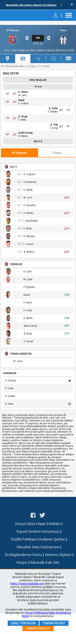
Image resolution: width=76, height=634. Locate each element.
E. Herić (28, 302)
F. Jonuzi (28, 244)
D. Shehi (23, 92)
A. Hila (54, 124)
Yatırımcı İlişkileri (58, 555)
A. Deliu (53, 108)
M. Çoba (28, 279)
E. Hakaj (28, 190)
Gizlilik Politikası (23, 539)
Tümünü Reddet (54, 623)
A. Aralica (23, 103)
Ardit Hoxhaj (25, 132)
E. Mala (22, 119)
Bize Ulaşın (37, 524)
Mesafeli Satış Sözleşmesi (38, 547)
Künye (20, 524)
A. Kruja (22, 116)
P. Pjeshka (29, 287)
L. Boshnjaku (31, 221)
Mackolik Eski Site (45, 562)
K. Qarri (28, 271)
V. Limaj (54, 128)
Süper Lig (24, 50)
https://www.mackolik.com (27, 583)
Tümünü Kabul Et (38, 628)
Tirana (63, 30)
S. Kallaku (53, 111)
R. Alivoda (29, 236)
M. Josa (17, 361)
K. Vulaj (28, 310)
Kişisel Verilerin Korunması (38, 531)
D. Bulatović (30, 182)
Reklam (55, 524)
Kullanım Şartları (52, 539)
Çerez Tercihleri (23, 623)
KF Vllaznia (13, 30)
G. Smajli (28, 341)
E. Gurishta (30, 205)
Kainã (21, 100)
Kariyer (22, 562)
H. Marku (23, 136)
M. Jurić (22, 95)
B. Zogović (29, 174)
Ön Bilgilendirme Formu (23, 555)
